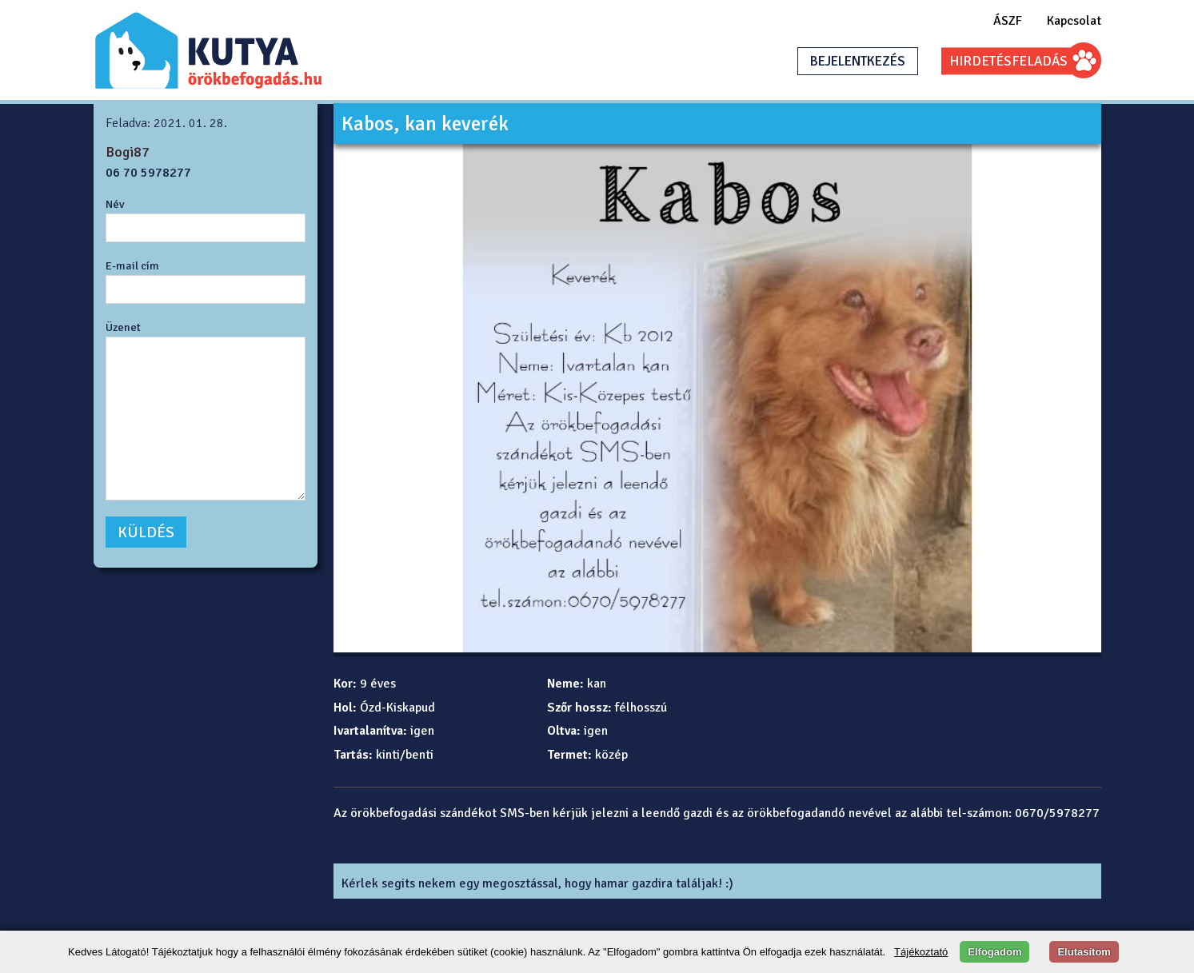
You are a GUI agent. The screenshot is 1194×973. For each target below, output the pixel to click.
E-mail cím (132, 265)
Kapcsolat (1074, 21)
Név (115, 204)
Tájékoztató (921, 952)
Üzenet (123, 327)
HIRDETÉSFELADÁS (1008, 61)
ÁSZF (1007, 21)
